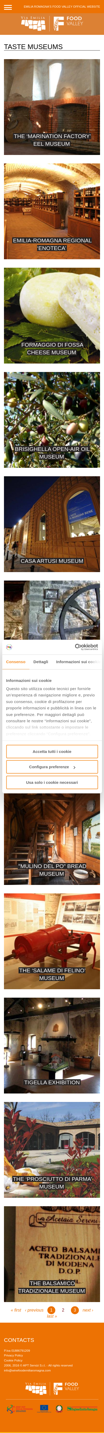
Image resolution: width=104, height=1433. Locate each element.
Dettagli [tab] (40, 661)
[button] (8, 7)
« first (16, 1310)
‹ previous (34, 1310)
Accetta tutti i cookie (52, 751)
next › (88, 1310)
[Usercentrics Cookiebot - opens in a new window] (75, 647)
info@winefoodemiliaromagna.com (27, 1370)
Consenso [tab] (15, 661)
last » (52, 1316)
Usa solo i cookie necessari (52, 782)
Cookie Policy (13, 1360)
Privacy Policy (13, 1355)
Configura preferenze (52, 767)
